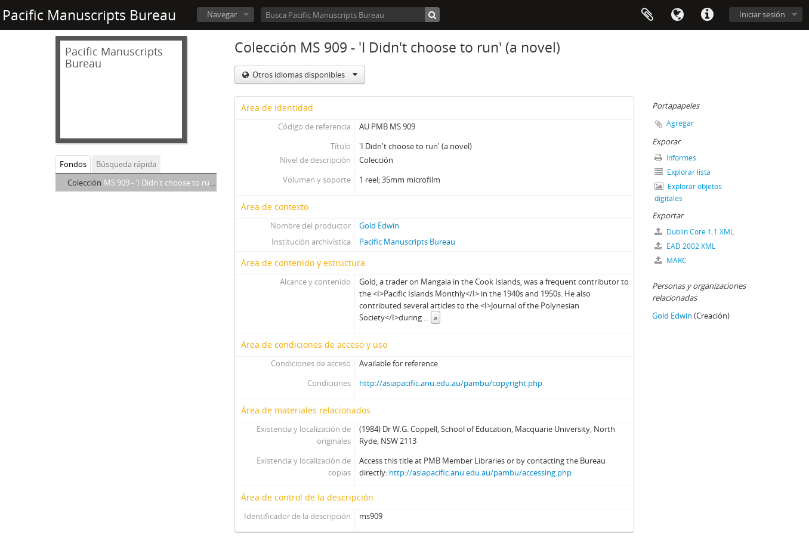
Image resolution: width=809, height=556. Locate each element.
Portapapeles (647, 15)
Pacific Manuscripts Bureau (407, 241)
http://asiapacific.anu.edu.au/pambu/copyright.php (450, 383)
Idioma (677, 15)
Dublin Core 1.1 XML (694, 232)
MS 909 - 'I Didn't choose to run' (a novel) (176, 182)
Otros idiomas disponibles (304, 74)
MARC (670, 260)
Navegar (222, 14)
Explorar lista (682, 172)
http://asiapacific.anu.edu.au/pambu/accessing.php (480, 472)
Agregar (680, 123)
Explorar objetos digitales (688, 192)
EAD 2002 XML (684, 246)
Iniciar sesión (762, 14)
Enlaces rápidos (707, 15)
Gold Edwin (379, 225)
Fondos (73, 164)
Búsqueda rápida (126, 164)
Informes (675, 158)
